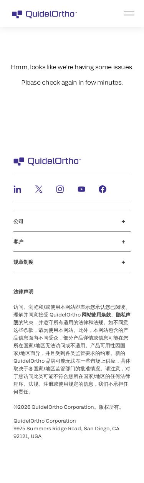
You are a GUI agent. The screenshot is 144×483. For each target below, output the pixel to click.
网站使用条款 (96, 314)
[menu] (119, 13)
